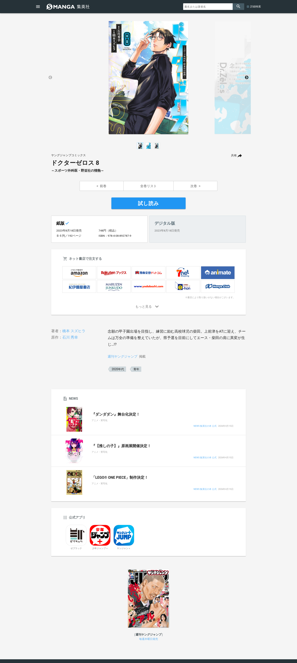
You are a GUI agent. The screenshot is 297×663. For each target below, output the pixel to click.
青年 (136, 369)
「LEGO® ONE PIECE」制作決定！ (120, 477)
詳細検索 (255, 6)
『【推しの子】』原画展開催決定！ (121, 446)
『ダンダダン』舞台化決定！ (116, 414)
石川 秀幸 (70, 337)
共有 (234, 155)
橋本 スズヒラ (73, 331)
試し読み (148, 203)
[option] (148, 77)
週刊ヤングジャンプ (122, 356)
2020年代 (118, 369)
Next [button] (247, 77)
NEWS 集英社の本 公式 (204, 426)
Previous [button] (50, 77)
